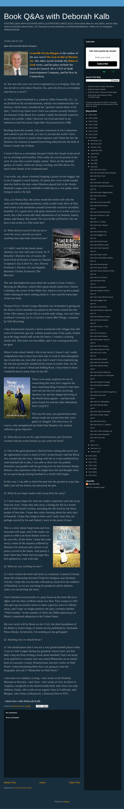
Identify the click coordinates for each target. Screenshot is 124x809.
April (92, 167)
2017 (90, 459)
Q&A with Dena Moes (98, 421)
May (92, 163)
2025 (90, 118)
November (95, 144)
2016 (90, 462)
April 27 (93, 209)
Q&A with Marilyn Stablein (99, 385)
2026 (90, 115)
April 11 (93, 343)
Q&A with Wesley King (98, 232)
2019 (90, 138)
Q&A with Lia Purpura (98, 333)
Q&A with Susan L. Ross (99, 326)
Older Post (74, 782)
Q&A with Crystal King (98, 307)
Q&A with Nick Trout (97, 176)
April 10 (93, 356)
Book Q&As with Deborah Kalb (56, 16)
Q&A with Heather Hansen (100, 340)
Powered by (102, 72)
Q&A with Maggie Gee (98, 300)
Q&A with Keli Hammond (99, 362)
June (93, 160)
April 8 (92, 379)
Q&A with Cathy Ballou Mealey (101, 258)
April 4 (92, 418)
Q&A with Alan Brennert (99, 264)
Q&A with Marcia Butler (98, 359)
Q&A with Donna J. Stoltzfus (100, 425)
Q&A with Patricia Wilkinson (100, 372)
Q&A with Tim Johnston (98, 277)
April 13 (93, 323)
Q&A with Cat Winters (98, 287)
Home (42, 782)
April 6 (92, 398)
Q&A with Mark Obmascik (99, 183)
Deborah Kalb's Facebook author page (102, 92)
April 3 (92, 428)
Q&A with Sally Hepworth (99, 248)
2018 (90, 456)
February (94, 448)
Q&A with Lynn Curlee (98, 353)
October (94, 147)
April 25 (93, 228)
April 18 (93, 274)
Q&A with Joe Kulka (97, 438)
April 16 (93, 294)
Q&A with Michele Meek (99, 405)
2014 (90, 469)
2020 (90, 134)
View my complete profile (95, 487)
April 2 (92, 441)
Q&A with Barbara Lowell (99, 245)
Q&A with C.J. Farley (98, 222)
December (95, 141)
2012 (90, 475)
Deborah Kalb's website (97, 89)
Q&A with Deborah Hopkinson (101, 310)
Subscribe (102, 64)
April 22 (93, 261)
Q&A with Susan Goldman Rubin (102, 271)
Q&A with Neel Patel (97, 281)
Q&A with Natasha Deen (99, 366)
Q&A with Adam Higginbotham (101, 192)
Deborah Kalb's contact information (101, 86)
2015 (90, 465)
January (94, 452)
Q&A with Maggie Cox (98, 235)
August (93, 154)
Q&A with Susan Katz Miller (100, 202)
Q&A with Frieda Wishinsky (100, 212)
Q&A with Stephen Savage (100, 382)
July (92, 157)
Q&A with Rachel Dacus (99, 206)
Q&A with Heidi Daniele (98, 336)
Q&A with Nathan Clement (100, 291)
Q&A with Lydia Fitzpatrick (100, 434)
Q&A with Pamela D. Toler (99, 215)
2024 (90, 121)
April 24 (93, 238)
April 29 (93, 189)
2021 (90, 131)
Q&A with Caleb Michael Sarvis (101, 297)
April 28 (93, 199)
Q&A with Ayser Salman (99, 225)
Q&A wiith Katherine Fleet (99, 349)
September (95, 150)
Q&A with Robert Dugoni (99, 346)
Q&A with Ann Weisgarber (99, 402)
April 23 (93, 251)
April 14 (93, 313)
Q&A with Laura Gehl (98, 395)
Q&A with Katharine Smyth (100, 317)
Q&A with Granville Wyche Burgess (103, 173)
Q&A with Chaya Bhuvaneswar (101, 186)
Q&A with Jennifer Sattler (99, 415)
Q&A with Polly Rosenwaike (100, 411)
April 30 (93, 179)
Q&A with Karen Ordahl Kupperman (103, 392)
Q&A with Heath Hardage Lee (101, 431)
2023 (90, 125)
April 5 (92, 408)
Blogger (66, 802)
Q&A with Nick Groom (98, 196)
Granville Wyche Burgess (44, 53)
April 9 (92, 369)
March (93, 445)
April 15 (93, 304)
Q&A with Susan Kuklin (98, 268)
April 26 (93, 219)
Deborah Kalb (93, 484)
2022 (90, 128)
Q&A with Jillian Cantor (98, 255)
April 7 (92, 389)
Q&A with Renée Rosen (99, 241)
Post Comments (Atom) (23, 788)
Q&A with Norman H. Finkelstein (102, 375)
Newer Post (10, 782)
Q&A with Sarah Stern (98, 170)
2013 (90, 472)
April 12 (93, 330)
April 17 (93, 284)
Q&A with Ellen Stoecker (99, 320)
